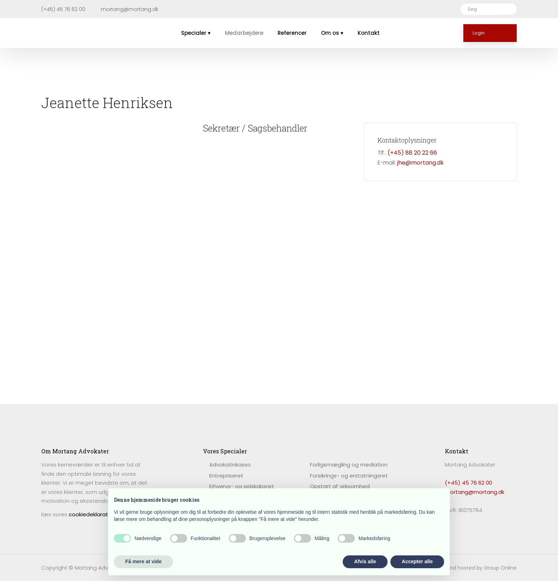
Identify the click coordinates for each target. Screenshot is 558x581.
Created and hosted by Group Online (471, 567)
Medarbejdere (244, 33)
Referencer (292, 33)
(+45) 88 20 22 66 (412, 153)
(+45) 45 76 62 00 (468, 482)
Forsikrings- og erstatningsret (349, 475)
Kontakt (369, 33)
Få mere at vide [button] (143, 561)
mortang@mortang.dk (474, 492)
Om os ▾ (332, 33)
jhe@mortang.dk (420, 163)
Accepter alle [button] (417, 561)
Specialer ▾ (196, 33)
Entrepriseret (226, 475)
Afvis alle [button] (365, 561)
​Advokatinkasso (230, 464)
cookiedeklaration (92, 514)
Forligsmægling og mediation (349, 464)
